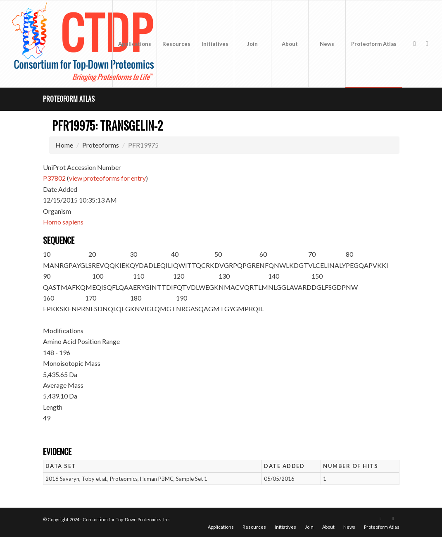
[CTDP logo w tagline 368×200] (85, 43)
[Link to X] (415, 43)
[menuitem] (134, 43)
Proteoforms (100, 145)
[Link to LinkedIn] (427, 43)
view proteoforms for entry (107, 178)
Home (64, 145)
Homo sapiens (63, 222)
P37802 (54, 178)
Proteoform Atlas (69, 99)
